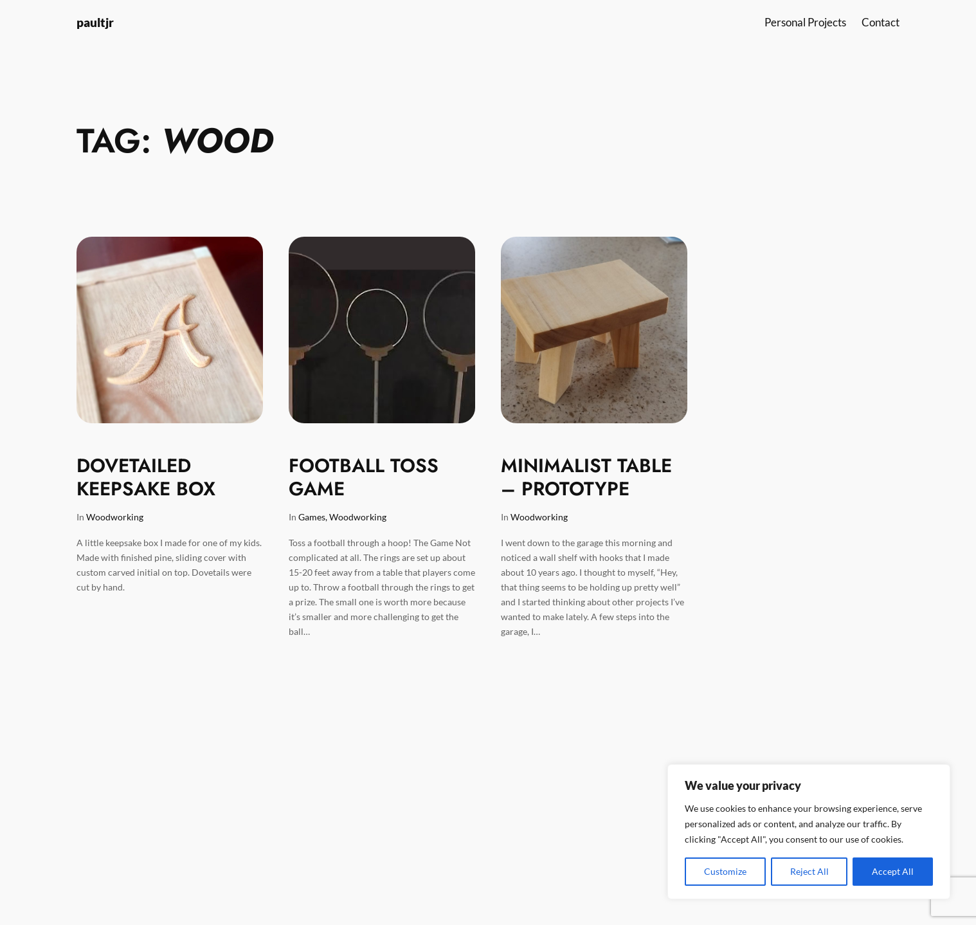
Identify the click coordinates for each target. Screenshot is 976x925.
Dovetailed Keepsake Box (146, 477)
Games (311, 516)
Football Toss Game (363, 477)
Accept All (893, 871)
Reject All (809, 871)
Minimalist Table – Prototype (586, 477)
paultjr (95, 22)
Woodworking (114, 516)
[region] (808, 831)
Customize (725, 871)
